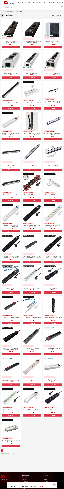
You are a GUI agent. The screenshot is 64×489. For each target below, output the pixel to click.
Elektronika (7, 11)
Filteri (52, 15)
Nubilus (5, 481)
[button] (2, 2)
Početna (2, 11)
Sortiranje (59, 15)
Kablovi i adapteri (13, 11)
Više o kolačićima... (41, 486)
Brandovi (24, 479)
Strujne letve (19, 11)
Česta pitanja (54, 2)
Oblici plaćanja (46, 2)
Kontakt (61, 2)
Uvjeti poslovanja (31, 2)
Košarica (10, 47)
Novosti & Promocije (21, 2)
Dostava (39, 2)
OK (54, 484)
